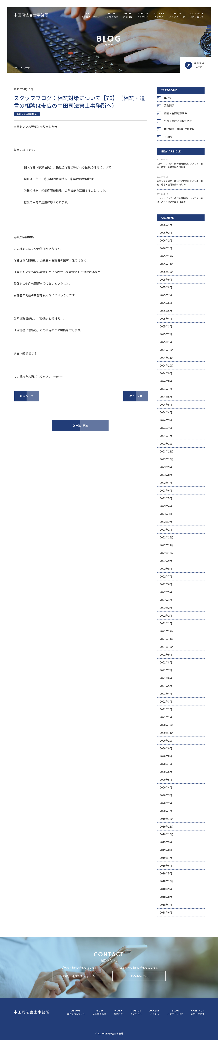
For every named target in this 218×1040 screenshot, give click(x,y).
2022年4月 (166, 600)
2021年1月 (166, 717)
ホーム (16, 68)
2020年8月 (166, 756)
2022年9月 (166, 561)
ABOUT (91, 15)
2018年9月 (166, 889)
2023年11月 (167, 451)
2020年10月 (167, 740)
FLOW (111, 15)
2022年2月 (166, 615)
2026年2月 (166, 240)
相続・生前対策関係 (175, 113)
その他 (168, 136)
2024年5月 (166, 404)
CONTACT (197, 15)
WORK (127, 15)
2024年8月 (166, 381)
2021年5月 (166, 686)
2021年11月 (167, 639)
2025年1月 (166, 342)
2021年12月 (167, 631)
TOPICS (143, 15)
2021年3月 (166, 701)
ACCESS (159, 15)
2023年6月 (166, 490)
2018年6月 (166, 912)
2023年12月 (167, 443)
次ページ (135, 396)
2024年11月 (167, 357)
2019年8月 (166, 850)
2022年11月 (167, 545)
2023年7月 (166, 482)
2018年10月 (167, 881)
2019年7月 (166, 858)
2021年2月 (166, 709)
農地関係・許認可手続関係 (179, 129)
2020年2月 (166, 803)
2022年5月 (166, 592)
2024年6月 (166, 397)
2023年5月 (166, 498)
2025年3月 (166, 326)
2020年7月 (166, 764)
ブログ (27, 68)
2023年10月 (167, 459)
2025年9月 (166, 279)
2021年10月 (167, 647)
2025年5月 (166, 311)
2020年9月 (166, 748)
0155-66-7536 (139, 975)
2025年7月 (166, 295)
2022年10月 (167, 553)
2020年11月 (167, 733)
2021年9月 (166, 654)
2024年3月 (166, 420)
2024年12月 (167, 350)
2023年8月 (166, 475)
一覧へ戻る (80, 425)
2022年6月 (166, 584)
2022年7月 (166, 576)
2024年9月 (166, 373)
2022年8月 (166, 568)
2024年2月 (166, 428)
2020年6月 (166, 772)
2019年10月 (167, 834)
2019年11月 (167, 826)
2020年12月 (167, 725)
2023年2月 (166, 522)
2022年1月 (166, 623)
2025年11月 (167, 264)
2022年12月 (167, 537)
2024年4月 (166, 412)
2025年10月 (167, 271)
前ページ (26, 396)
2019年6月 (166, 865)
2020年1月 (166, 811)
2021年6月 (166, 678)
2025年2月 (166, 334)
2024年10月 (167, 365)
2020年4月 (166, 787)
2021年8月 (166, 662)
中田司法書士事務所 (31, 15)
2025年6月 (166, 303)
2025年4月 (166, 318)
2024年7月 (166, 389)
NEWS (167, 97)
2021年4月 (166, 693)
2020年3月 (166, 795)
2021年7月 (166, 670)
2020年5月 (166, 779)
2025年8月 (166, 287)
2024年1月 (166, 436)
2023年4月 (166, 506)
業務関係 (169, 105)
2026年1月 (166, 248)
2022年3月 (166, 607)
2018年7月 (166, 904)
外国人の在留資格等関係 (178, 121)
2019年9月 (166, 842)
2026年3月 (166, 232)
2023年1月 (166, 529)
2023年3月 (166, 514)
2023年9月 (166, 467)
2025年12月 (167, 256)
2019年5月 (166, 873)
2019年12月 (167, 818)
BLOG (177, 15)
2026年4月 (166, 225)
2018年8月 (166, 897)
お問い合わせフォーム (79, 975)
